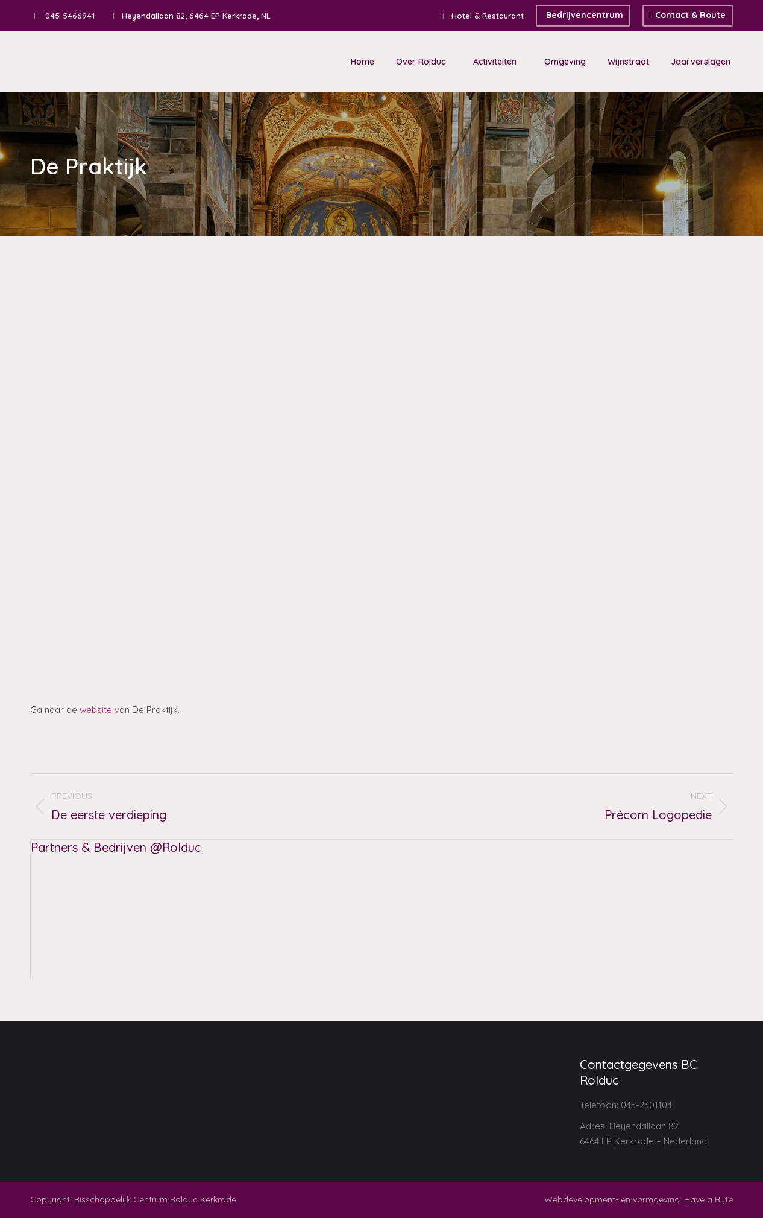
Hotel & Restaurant (480, 16)
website (96, 709)
